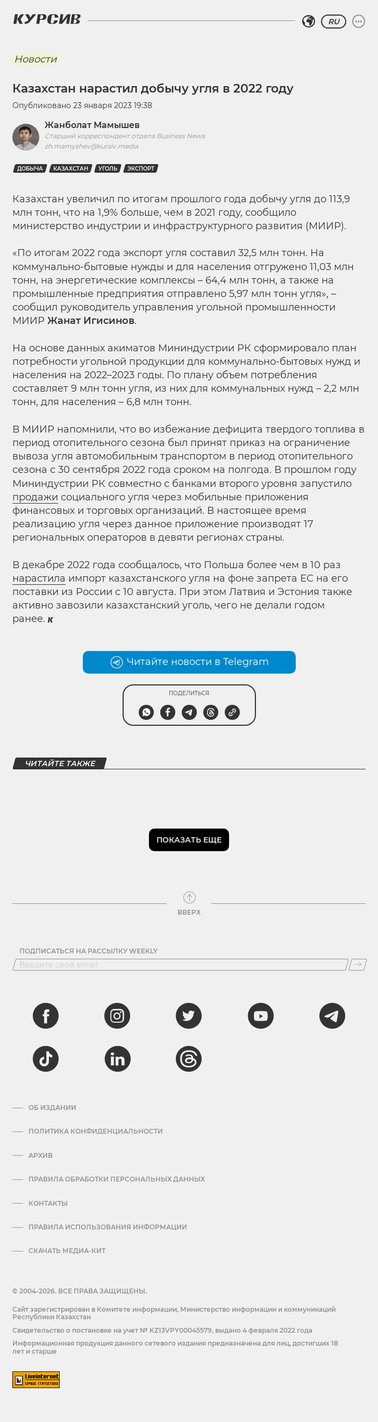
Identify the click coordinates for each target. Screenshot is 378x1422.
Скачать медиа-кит (66, 1251)
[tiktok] (46, 1059)
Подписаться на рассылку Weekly (88, 951)
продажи (35, 497)
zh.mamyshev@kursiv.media (91, 146)
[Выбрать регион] (309, 22)
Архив (40, 1155)
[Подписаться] (358, 965)
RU (333, 21)
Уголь (107, 168)
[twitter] (189, 1016)
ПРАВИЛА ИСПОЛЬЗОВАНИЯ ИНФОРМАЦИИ (107, 1227)
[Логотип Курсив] (46, 18)
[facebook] (46, 1016)
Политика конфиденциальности (95, 1131)
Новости (35, 59)
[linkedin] (117, 1059)
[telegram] (332, 1016)
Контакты (48, 1203)
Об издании (52, 1108)
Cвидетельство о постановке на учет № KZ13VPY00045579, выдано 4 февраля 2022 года (162, 1330)
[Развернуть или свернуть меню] (359, 22)
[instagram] (117, 1016)
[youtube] (261, 1016)
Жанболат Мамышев (92, 125)
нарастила (39, 578)
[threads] (189, 1059)
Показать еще (189, 840)
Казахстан (70, 168)
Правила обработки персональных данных (116, 1179)
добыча (30, 168)
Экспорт (140, 168)
